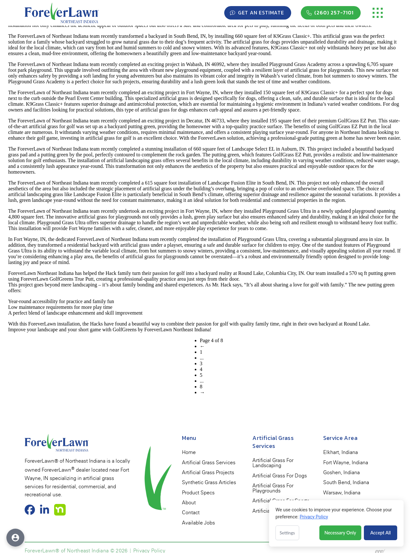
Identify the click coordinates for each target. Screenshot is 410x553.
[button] (377, 13)
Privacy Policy (313, 517)
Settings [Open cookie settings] (287, 532)
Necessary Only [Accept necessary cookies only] (340, 532)
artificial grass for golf (109, 138)
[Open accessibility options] (15, 538)
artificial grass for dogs (256, 42)
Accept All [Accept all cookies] (380, 532)
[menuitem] (189, 453)
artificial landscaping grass (134, 160)
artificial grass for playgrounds (321, 70)
